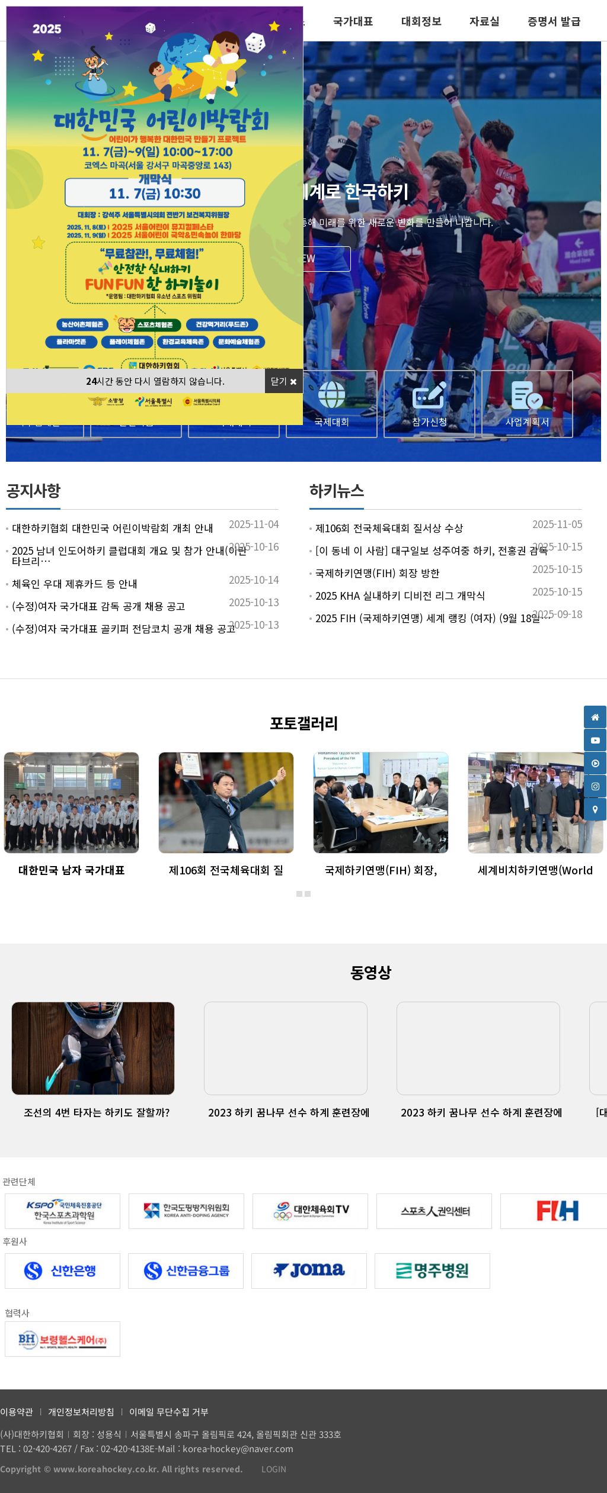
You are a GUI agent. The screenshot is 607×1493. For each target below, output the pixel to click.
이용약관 (16, 1411)
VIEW (303, 257)
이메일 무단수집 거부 (169, 1411)
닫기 (284, 381)
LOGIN (268, 1469)
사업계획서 (527, 421)
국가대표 (353, 20)
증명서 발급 (554, 20)
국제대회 (332, 421)
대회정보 (421, 20)
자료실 (484, 20)
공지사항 (33, 490)
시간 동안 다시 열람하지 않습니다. (155, 381)
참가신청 (430, 421)
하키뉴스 (336, 490)
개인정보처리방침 (81, 1411)
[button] (299, 894)
